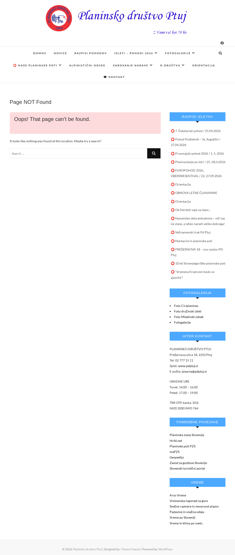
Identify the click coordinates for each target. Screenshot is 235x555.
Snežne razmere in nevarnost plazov (194, 506)
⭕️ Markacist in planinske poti (191, 241)
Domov (39, 53)
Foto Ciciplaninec (186, 306)
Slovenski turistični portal (187, 468)
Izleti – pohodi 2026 (133, 53)
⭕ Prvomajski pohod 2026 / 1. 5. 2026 (197, 153)
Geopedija (177, 457)
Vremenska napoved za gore (189, 501)
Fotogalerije (178, 53)
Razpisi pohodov (90, 53)
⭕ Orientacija (181, 184)
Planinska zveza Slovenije (187, 435)
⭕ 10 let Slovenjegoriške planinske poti (198, 263)
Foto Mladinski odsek (188, 317)
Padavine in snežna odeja (187, 512)
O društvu (170, 65)
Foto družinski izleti (187, 311)
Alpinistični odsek (87, 65)
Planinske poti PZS (182, 446)
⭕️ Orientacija (181, 201)
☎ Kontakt (114, 77)
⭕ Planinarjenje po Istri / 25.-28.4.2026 (198, 162)
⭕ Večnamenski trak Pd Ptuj (191, 232)
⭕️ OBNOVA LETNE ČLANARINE (194, 193)
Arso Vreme (178, 495)
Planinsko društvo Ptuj (87, 549)
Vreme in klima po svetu (186, 523)
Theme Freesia (130, 549)
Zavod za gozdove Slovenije (188, 463)
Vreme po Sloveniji (182, 517)
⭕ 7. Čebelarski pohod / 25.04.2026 (196, 131)
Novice (60, 53)
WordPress (166, 549)
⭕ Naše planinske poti (35, 65)
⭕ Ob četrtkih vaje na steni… (191, 210)
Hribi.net (176, 440)
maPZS (174, 452)
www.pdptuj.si (188, 366)
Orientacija (203, 65)
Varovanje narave (130, 65)
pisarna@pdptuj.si (194, 371)
